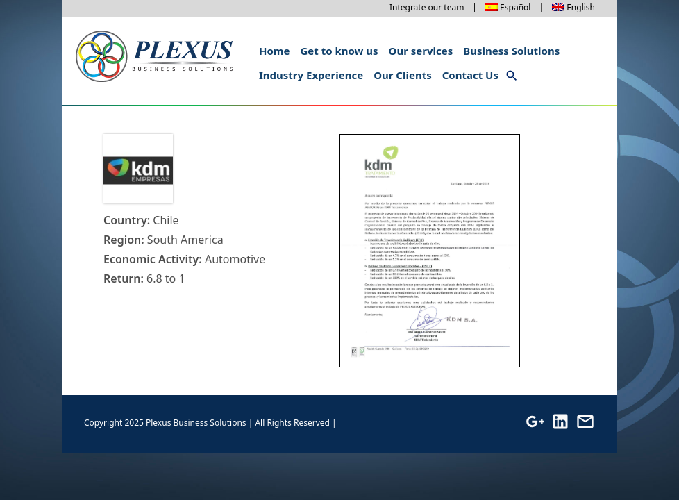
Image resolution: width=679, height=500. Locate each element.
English (581, 7)
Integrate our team (426, 7)
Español (515, 7)
